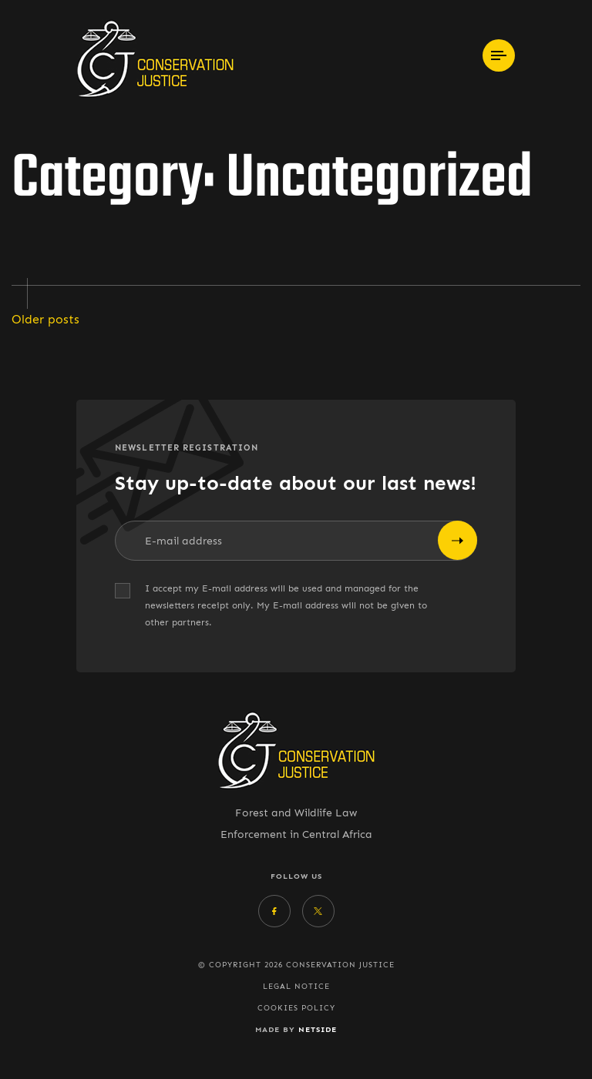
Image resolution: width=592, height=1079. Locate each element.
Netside (317, 1029)
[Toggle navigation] (499, 55)
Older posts (45, 319)
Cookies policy (296, 1008)
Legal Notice (296, 986)
